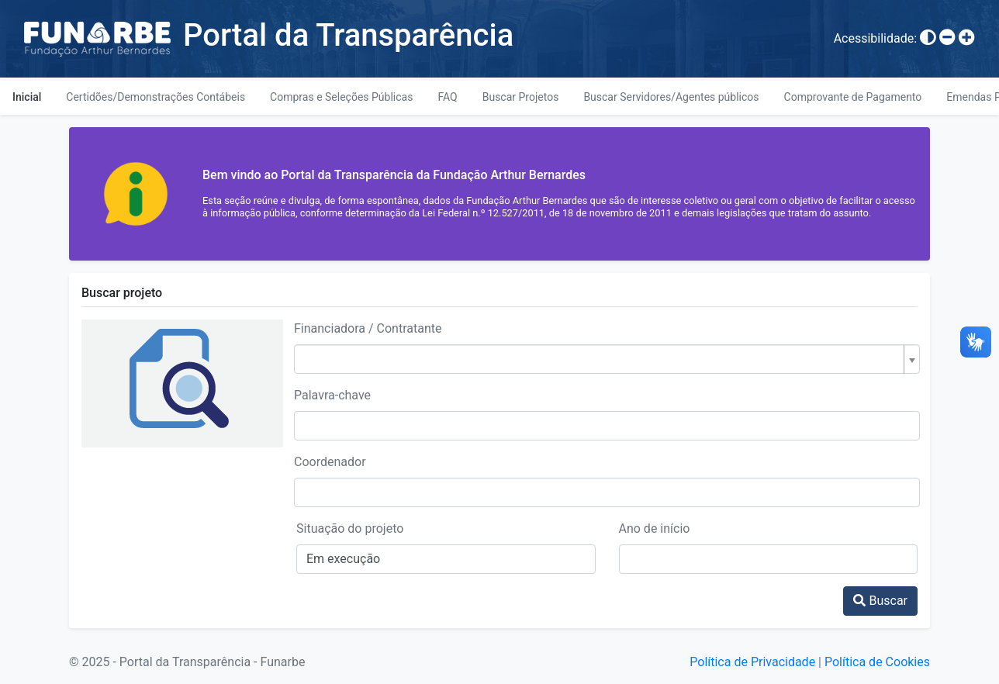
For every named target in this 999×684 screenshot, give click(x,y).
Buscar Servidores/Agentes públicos (671, 97)
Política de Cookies (877, 662)
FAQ (447, 97)
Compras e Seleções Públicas (341, 97)
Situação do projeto (349, 528)
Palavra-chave (332, 395)
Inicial (26, 97)
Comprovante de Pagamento (853, 97)
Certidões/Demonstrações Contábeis (155, 97)
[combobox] (607, 359)
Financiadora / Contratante (368, 328)
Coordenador (330, 461)
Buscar (880, 600)
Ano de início (654, 528)
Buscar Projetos (520, 97)
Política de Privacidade (752, 662)
